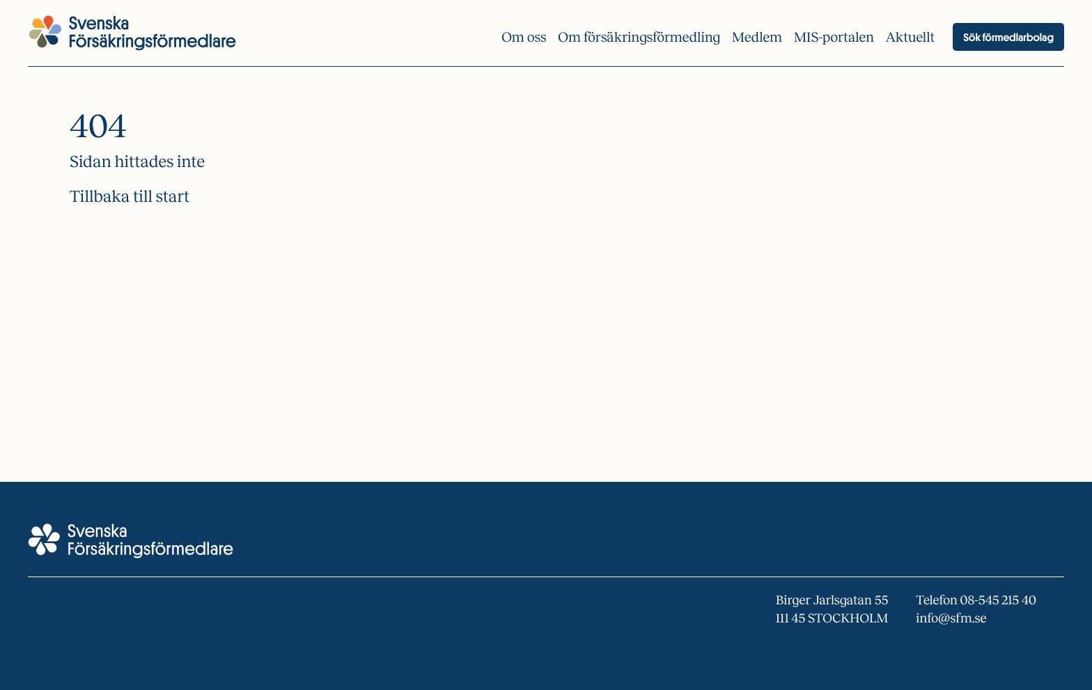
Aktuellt (910, 37)
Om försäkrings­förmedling (639, 37)
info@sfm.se (951, 618)
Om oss (523, 37)
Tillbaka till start (129, 197)
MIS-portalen (834, 37)
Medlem (757, 37)
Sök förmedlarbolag (1008, 37)
